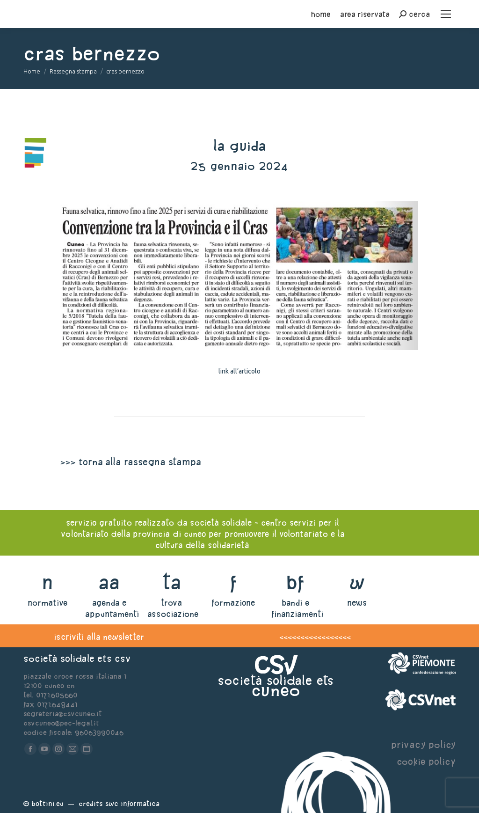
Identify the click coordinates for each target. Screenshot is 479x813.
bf (295, 582)
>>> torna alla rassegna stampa (130, 461)
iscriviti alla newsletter (99, 637)
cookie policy (426, 761)
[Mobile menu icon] (445, 14)
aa (109, 582)
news (357, 603)
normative (47, 603)
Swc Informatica (132, 803)
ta (171, 582)
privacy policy (423, 744)
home (321, 14)
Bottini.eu (47, 803)
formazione (233, 603)
